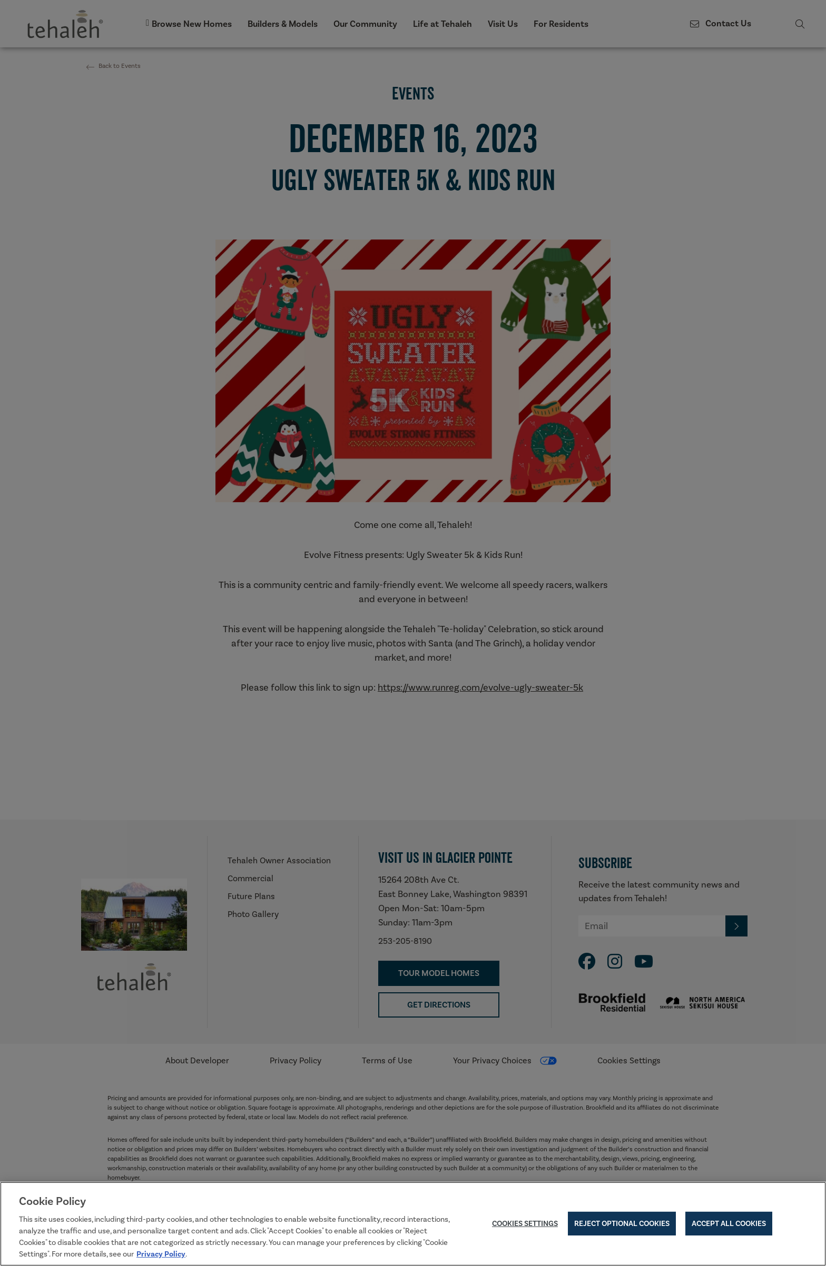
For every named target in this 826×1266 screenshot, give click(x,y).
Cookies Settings (525, 1225)
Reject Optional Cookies (622, 1225)
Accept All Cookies (729, 1225)
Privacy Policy (160, 1255)
